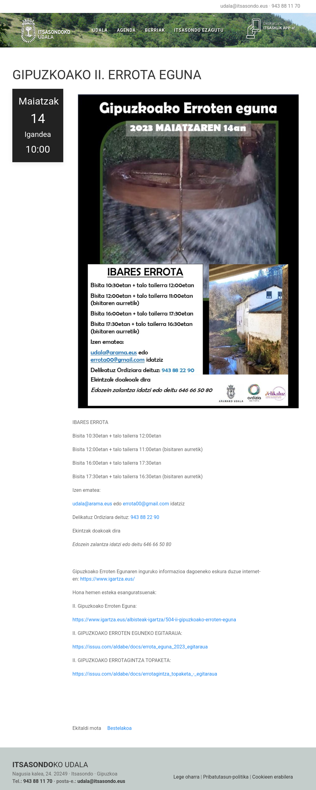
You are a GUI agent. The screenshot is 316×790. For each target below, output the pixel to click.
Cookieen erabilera (272, 777)
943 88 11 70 (286, 6)
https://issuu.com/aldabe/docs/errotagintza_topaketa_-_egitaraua (145, 674)
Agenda (126, 30)
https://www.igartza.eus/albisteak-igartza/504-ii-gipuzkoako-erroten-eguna (154, 620)
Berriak (155, 30)
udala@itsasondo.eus (244, 6)
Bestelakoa (119, 728)
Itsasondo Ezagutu (198, 30)
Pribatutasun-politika (225, 777)
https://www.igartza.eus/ (107, 579)
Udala (100, 30)
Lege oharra (186, 777)
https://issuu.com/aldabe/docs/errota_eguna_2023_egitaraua (140, 647)
